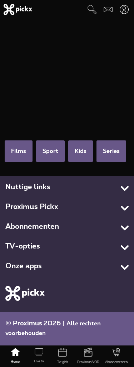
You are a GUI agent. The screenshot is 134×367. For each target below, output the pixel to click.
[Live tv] (39, 356)
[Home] (15, 356)
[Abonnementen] (116, 356)
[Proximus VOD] (88, 356)
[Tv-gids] (62, 356)
